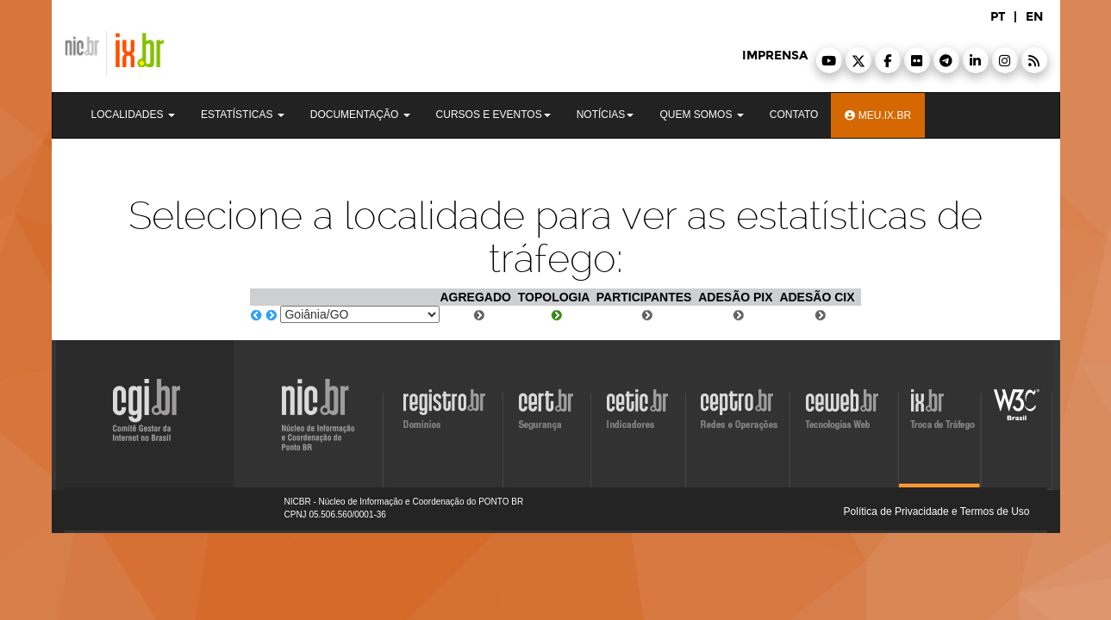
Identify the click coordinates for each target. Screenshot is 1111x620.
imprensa (775, 55)
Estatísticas (242, 114)
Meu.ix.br (878, 115)
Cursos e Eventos (493, 114)
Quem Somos (701, 114)
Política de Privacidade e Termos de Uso (937, 511)
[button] (829, 60)
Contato (794, 114)
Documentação (360, 114)
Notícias (605, 114)
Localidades (133, 114)
